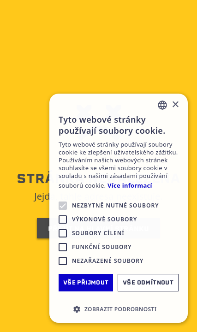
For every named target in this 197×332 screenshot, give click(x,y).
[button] (119, 309)
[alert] (118, 208)
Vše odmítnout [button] (148, 282)
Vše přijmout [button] (86, 282)
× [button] (175, 104)
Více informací (129, 186)
